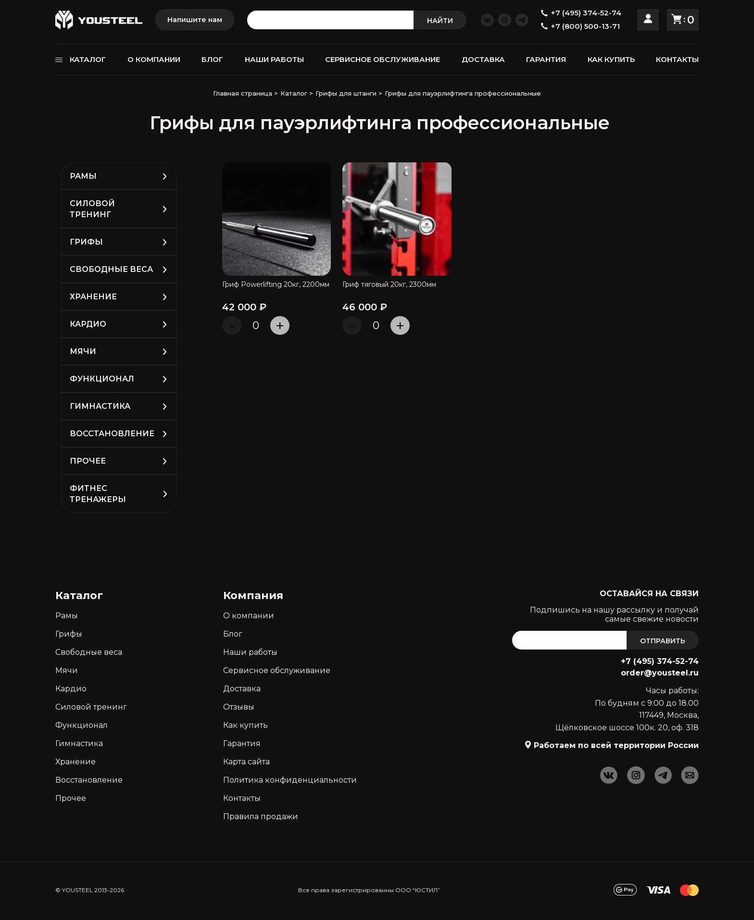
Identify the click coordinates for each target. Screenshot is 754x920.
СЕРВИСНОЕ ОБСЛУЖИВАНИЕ (382, 59)
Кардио (88, 324)
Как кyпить (245, 725)
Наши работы (250, 652)
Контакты (242, 798)
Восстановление (112, 433)
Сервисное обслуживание (276, 670)
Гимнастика (100, 406)
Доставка (242, 688)
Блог (232, 633)
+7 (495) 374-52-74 (660, 661)
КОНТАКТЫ (677, 59)
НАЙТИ (440, 20)
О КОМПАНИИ (153, 59)
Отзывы (238, 706)
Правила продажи (260, 816)
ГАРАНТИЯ (546, 59)
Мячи (83, 351)
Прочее (88, 461)
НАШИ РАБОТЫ (274, 59)
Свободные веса (111, 269)
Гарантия (242, 743)
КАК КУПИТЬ (611, 59)
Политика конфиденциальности (290, 780)
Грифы (86, 241)
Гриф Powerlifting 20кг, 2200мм (275, 285)
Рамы (83, 176)
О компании (248, 615)
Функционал (102, 378)
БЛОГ (212, 59)
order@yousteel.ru (660, 672)
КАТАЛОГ (88, 59)
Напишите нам (194, 19)
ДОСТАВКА (483, 59)
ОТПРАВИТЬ (662, 641)
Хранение (93, 296)
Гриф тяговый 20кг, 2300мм (389, 285)
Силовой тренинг (91, 706)
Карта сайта (246, 761)
